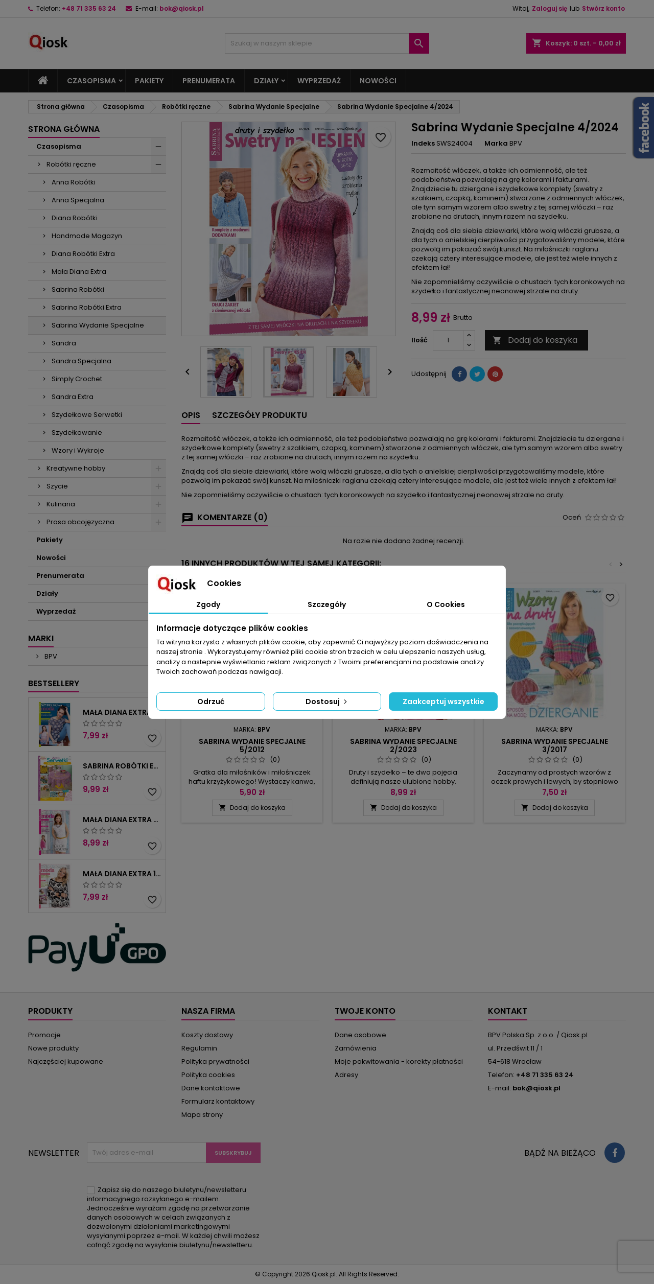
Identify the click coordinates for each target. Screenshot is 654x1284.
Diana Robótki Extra (83, 254)
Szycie (57, 486)
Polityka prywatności (215, 1061)
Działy (266, 81)
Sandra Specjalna (81, 361)
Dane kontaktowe (210, 1088)
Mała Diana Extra (79, 271)
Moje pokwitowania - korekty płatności (399, 1061)
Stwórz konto (603, 8)
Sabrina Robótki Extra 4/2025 (122, 766)
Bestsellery (53, 683)
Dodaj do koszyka (535, 340)
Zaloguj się (549, 8)
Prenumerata (208, 81)
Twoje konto (365, 1011)
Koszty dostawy (207, 1035)
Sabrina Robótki (78, 289)
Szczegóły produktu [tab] (259, 415)
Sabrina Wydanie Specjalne (98, 325)
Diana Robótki (75, 218)
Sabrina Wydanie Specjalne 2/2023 (403, 745)
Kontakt (507, 1011)
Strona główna (64, 129)
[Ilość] (448, 340)
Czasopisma (91, 81)
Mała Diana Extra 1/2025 (122, 874)
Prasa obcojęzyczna (80, 522)
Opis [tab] (190, 415)
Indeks (423, 143)
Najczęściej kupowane (65, 1061)
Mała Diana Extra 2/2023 (122, 712)
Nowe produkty (53, 1048)
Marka (496, 143)
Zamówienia (356, 1048)
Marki (41, 638)
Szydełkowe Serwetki (87, 414)
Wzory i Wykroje (78, 450)
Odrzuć (210, 701)
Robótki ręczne (71, 164)
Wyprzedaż (319, 81)
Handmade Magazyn (87, 236)
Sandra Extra (73, 397)
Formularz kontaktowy (217, 1101)
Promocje (44, 1035)
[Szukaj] (327, 43)
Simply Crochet (77, 379)
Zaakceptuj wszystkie (443, 701)
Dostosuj (327, 701)
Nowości (378, 81)
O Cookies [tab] (446, 604)
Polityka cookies (208, 1075)
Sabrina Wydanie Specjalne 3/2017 (554, 745)
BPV (50, 656)
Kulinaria (60, 504)
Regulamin (199, 1048)
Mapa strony (202, 1114)
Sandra (64, 343)
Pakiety (149, 81)
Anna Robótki (74, 182)
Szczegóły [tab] (327, 604)
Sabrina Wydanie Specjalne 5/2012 (252, 745)
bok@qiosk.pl (181, 8)
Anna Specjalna (78, 200)
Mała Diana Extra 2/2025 (122, 819)
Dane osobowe (360, 1035)
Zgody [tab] (208, 604)
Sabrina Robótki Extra (87, 307)
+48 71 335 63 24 (89, 8)
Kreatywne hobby (75, 468)
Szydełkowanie (77, 432)
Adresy (346, 1075)
